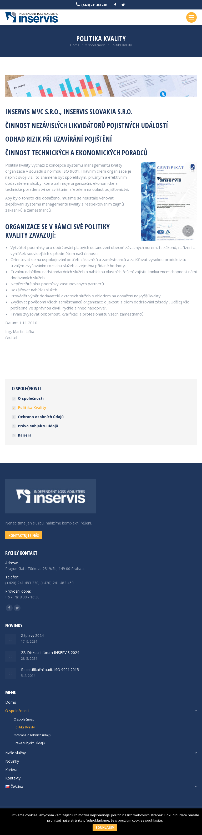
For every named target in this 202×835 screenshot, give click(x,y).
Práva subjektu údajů (38, 425)
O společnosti (95, 45)
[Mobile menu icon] (191, 17)
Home (74, 45)
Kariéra (25, 435)
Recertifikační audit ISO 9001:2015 (50, 669)
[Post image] (10, 639)
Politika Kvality (32, 407)
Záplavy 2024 (32, 635)
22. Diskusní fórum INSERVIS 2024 (50, 652)
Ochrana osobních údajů (41, 416)
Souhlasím (104, 827)
